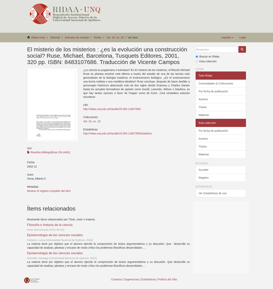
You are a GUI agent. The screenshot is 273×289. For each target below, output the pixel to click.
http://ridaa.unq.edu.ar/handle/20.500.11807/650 (112, 109)
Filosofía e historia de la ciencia (50, 225)
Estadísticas (148, 279)
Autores (203, 99)
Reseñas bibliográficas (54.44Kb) (48, 152)
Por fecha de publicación (213, 91)
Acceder (203, 169)
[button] (228, 37)
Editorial (55, 37)
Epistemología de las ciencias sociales (55, 235)
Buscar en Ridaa (207, 56)
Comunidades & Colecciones (216, 83)
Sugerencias (131, 279)
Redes (98, 37)
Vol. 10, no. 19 (115, 37)
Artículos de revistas (77, 37)
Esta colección (206, 61)
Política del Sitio (167, 279)
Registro (204, 177)
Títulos (203, 107)
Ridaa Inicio (38, 37)
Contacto (116, 279)
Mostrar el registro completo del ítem (49, 190)
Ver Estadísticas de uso (213, 193)
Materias (204, 115)
